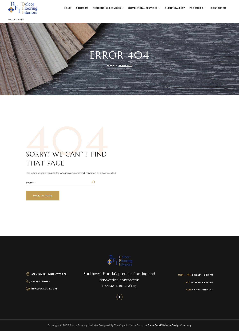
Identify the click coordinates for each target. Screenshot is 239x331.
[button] (42, 195)
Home (110, 65)
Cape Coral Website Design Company (169, 325)
